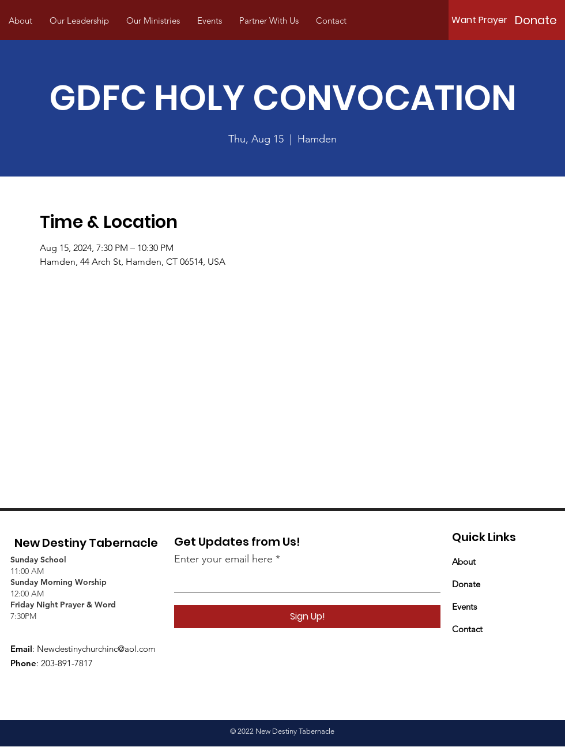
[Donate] (536, 20)
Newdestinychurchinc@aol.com (96, 648)
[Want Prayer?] (482, 20)
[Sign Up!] (307, 616)
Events (464, 606)
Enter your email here (223, 559)
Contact (467, 629)
